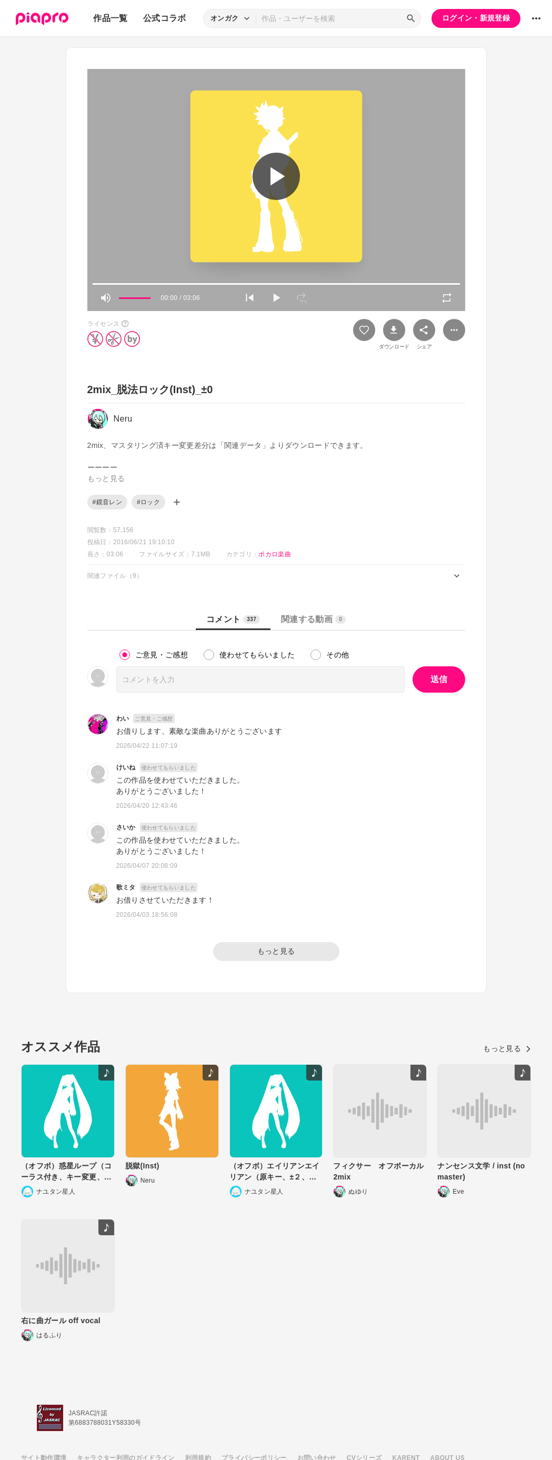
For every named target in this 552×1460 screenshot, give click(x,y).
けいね (126, 767)
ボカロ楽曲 (274, 554)
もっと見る (276, 951)
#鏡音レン (107, 502)
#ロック (148, 502)
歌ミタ (126, 887)
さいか (126, 827)
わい (122, 718)
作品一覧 (110, 18)
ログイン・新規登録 (476, 18)
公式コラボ (164, 18)
